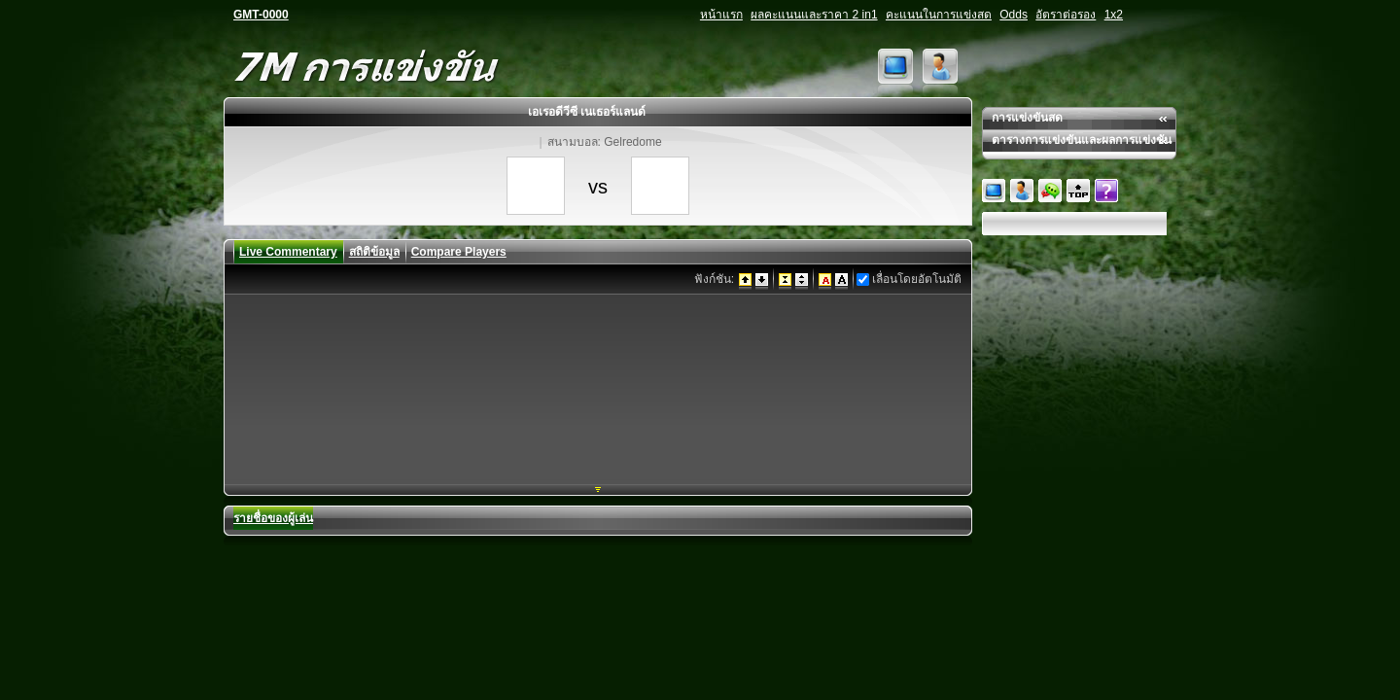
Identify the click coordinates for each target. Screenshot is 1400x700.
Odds (1013, 14)
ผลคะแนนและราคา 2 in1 (814, 14)
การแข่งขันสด (1027, 117)
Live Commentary (288, 252)
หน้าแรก (721, 14)
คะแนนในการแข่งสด (939, 14)
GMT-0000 (261, 14)
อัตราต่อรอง (1065, 14)
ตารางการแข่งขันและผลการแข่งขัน (1082, 140)
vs (598, 186)
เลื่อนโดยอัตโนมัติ (917, 279)
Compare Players (459, 252)
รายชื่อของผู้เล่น (273, 518)
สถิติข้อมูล (374, 252)
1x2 (1113, 14)
